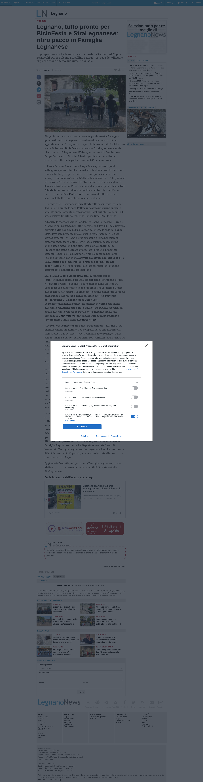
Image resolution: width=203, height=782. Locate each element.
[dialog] (101, 391)
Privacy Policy (116, 436)
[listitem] (101, 382)
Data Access (101, 436)
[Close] (147, 346)
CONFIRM (82, 427)
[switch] (134, 388)
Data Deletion (86, 436)
